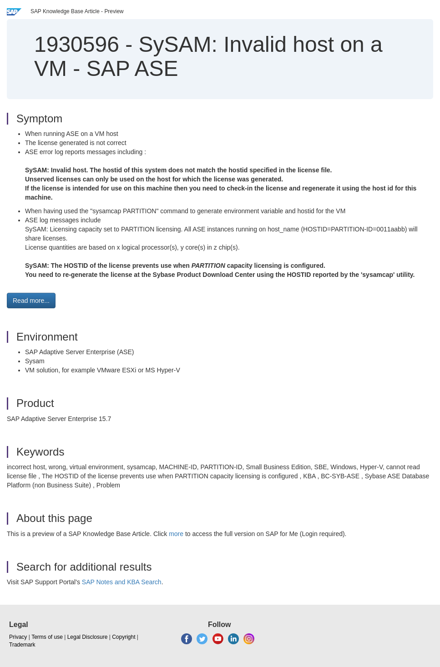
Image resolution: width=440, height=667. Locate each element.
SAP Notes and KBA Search (122, 582)
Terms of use (47, 637)
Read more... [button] (31, 300)
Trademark (22, 645)
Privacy (18, 637)
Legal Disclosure (87, 637)
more (176, 533)
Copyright (123, 637)
